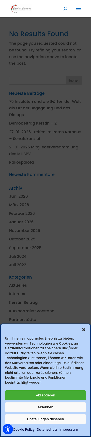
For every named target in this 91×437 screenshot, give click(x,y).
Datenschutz (47, 429)
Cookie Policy (24, 429)
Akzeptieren (45, 395)
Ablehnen (45, 407)
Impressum (68, 429)
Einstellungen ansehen (45, 419)
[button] (84, 329)
